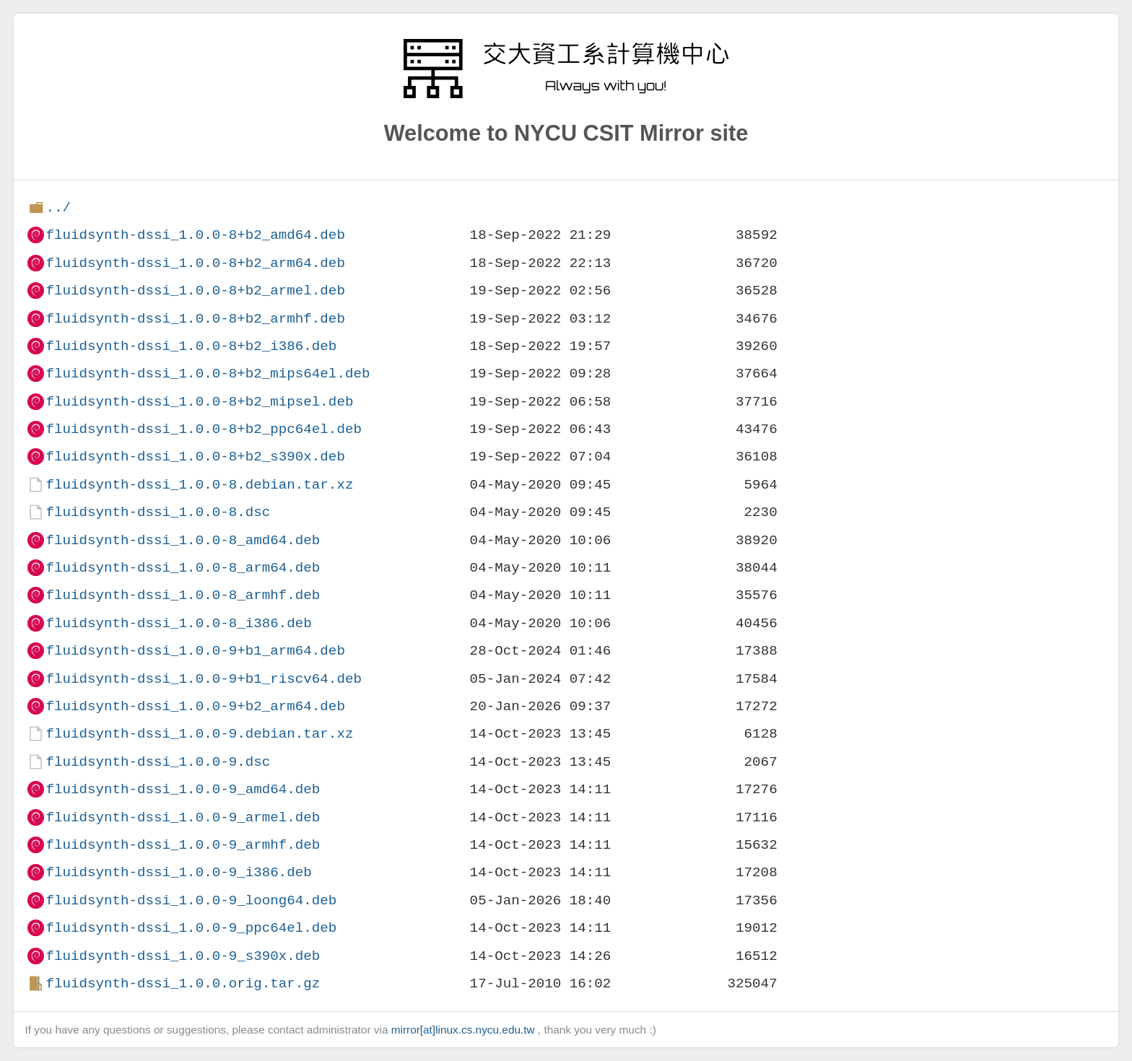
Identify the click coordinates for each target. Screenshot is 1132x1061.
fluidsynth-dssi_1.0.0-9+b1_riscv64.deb (203, 679)
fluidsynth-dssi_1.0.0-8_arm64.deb (182, 567)
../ (58, 207)
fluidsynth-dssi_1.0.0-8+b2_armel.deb (194, 290)
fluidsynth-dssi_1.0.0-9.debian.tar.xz (199, 733)
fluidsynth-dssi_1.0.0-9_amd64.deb (182, 789)
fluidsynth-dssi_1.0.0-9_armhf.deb (182, 845)
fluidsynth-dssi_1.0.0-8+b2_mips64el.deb (207, 373)
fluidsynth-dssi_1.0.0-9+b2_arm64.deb (194, 706)
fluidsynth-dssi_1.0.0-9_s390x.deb (182, 956)
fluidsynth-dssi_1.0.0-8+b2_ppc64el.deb (203, 429)
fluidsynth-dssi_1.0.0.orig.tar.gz (182, 983)
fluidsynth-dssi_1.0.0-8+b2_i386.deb (190, 346)
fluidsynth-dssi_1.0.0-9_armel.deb (182, 817)
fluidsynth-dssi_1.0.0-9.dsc (157, 762)
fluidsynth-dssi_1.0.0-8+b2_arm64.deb (194, 263)
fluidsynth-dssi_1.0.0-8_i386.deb (178, 623)
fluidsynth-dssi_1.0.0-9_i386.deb (178, 872)
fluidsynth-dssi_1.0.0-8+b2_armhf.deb (194, 318)
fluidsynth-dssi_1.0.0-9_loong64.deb (190, 900)
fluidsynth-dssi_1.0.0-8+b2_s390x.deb (194, 456)
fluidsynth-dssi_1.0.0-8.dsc (157, 512)
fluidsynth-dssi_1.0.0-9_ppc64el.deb (190, 928)
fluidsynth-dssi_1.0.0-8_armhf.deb (182, 595)
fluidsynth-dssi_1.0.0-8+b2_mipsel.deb (199, 401)
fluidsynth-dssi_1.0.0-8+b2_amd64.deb (194, 235)
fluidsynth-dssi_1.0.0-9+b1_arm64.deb (194, 650)
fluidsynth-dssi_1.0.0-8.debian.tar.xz (199, 484)
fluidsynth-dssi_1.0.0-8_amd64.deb (182, 540)
